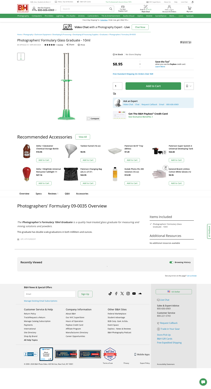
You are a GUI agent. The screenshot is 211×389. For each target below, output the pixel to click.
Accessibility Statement (165, 314)
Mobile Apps (142, 304)
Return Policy (30, 263)
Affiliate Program (73, 279)
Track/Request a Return (34, 267)
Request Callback (167, 273)
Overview (24, 170)
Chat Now (140, 27)
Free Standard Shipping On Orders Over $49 (133, 74)
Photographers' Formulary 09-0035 (122, 34)
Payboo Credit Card (74, 275)
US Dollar (173, 242)
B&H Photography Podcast (119, 282)
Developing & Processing (61, 34)
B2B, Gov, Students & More (40, 2)
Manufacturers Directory (77, 282)
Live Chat (184, 2)
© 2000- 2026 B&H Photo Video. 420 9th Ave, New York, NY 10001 (48, 314)
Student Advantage (116, 267)
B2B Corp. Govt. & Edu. (118, 271)
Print (81, 45)
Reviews (53, 170)
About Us (167, 2)
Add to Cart (153, 86)
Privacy (126, 313)
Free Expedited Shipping (169, 292)
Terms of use (108, 313)
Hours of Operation (74, 271)
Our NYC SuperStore (75, 267)
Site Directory (30, 282)
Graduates (104, 34)
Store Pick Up (164, 284)
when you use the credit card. (174, 64)
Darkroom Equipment (43, 34)
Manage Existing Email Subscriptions (40, 251)
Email (28, 244)
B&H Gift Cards (164, 288)
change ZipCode (105, 20)
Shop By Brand (30, 286)
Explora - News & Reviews (119, 279)
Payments (28, 275)
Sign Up (85, 244)
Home (19, 34)
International (30, 279)
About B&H (71, 263)
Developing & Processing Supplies (85, 34)
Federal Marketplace (117, 263)
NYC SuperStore (153, 2)
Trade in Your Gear (168, 279)
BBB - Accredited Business (30, 304)
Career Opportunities (75, 286)
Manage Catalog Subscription (37, 271)
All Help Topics (31, 290)
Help (175, 2)
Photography (28, 34)
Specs (39, 170)
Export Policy (145, 313)
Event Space (113, 275)
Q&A (67, 170)
